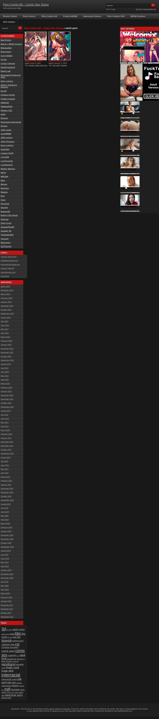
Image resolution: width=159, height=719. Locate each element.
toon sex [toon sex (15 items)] (11, 692)
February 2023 (6, 388)
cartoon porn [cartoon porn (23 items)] (18, 641)
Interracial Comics (92, 16)
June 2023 (5, 372)
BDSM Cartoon (138, 16)
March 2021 (5, 477)
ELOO (4, 91)
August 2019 (6, 551)
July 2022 (4, 415)
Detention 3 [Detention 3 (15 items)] (21, 659)
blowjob (64, 65)
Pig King (5, 204)
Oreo (3, 200)
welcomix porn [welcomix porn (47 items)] (14, 695)
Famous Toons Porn (9, 257)
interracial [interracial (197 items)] (10, 674)
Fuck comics (29, 16)
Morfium (5, 188)
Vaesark (5, 239)
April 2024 (5, 333)
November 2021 (7, 446)
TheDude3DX (7, 235)
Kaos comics (7, 145)
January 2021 (6, 485)
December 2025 (7, 290)
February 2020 (6, 528)
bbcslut (31, 65)
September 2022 (7, 407)
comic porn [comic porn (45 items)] (8, 651)
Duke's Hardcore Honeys (9, 86)
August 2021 (6, 458)
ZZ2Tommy (6, 246)
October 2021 (6, 450)
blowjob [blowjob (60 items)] (6, 640)
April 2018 (5, 590)
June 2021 (5, 465)
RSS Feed (139, 9)
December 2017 (7, 605)
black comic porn (41, 65)
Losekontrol (7, 165)
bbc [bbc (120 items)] (18, 633)
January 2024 (6, 345)
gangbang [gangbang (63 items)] (8, 664)
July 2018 (4, 582)
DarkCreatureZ (8, 67)
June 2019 (5, 559)
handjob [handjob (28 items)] (20, 664)
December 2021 (7, 442)
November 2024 (7, 306)
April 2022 (5, 426)
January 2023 (6, 391)
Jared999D (6, 134)
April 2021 (5, 473)
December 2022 (7, 395)
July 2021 (4, 461)
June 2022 (5, 419)
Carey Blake (7, 56)
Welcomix (5, 243)
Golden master (8, 99)
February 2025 (6, 298)
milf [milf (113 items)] (7, 689)
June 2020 (5, 512)
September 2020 (7, 500)
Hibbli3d (5, 103)
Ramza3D (5, 211)
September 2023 (7, 360)
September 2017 (7, 617)
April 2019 (5, 566)
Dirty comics (7, 81)
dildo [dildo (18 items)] (3, 661)
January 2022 (6, 438)
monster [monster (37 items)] (15, 689)
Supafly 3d (6, 231)
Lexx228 (5, 157)
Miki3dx (4, 176)
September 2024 (7, 314)
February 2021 (6, 481)
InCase (4, 126)
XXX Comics (9, 22)
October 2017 (6, 613)
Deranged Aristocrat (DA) (10, 76)
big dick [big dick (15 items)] (10, 637)
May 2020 (5, 516)
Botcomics (6, 52)
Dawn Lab (5, 71)
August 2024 (6, 318)
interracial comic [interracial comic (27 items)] (9, 679)
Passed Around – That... (58, 61)
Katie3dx (5, 149)
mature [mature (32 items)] (15, 685)
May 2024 (5, 329)
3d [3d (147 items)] (3, 629)
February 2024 (6, 341)
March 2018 (5, 593)
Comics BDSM (70, 16)
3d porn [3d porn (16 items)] (9, 630)
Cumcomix (5, 276)
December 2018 (7, 574)
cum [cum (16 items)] (17, 656)
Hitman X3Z (6, 110)
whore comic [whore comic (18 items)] (6, 698)
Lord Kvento (7, 161)
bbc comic (56, 65)
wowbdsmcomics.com (9, 261)
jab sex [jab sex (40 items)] (12, 682)
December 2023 (7, 349)
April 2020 (5, 520)
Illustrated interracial (11, 122)
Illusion (4, 118)
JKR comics (7, 138)
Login (113, 9)
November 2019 (7, 539)
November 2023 (7, 353)
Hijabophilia (6, 106)
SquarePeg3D (7, 227)
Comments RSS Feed (149, 9)
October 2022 (6, 403)
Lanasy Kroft (7, 153)
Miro (3, 180)
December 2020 (7, 489)
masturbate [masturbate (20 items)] (6, 686)
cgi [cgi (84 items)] (17, 644)
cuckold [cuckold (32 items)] (12, 655)
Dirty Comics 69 (49, 16)
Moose (4, 184)
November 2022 (7, 399)
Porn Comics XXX (116, 16)
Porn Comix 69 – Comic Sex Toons (26, 4)
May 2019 (5, 562)
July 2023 (4, 368)
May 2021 (5, 469)
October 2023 (6, 357)
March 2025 (5, 294)
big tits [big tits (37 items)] (16, 637)
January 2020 (6, 531)
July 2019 (4, 555)
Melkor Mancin (8, 169)
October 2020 (6, 496)
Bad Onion (6, 40)
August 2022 (6, 411)
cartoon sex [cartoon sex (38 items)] (8, 644)
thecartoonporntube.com (10, 265)
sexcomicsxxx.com (8, 272)
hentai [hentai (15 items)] (3, 668)
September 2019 (7, 547)
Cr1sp (4, 59)
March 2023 (5, 384)
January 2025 (6, 302)
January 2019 (6, 570)
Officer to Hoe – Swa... (34, 61)
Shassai (5, 219)
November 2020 (7, 492)
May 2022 (5, 423)
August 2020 (6, 504)
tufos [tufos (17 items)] (16, 692)
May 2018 (5, 586)
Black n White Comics (11, 44)
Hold (3, 114)
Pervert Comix (10, 16)
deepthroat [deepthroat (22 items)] (11, 659)
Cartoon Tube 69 (7, 268)
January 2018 (6, 601)
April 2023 (5, 380)
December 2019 (7, 535)
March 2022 (5, 430)
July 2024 (4, 321)
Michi (3, 173)
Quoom (4, 207)
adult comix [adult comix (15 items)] (5, 634)
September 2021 (7, 454)
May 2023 (5, 376)
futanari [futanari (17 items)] (16, 661)
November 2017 (7, 609)
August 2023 (6, 364)
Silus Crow (6, 223)
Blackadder (6, 48)
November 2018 (7, 578)
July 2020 (4, 508)
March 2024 (5, 337)
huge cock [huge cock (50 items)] (12, 667)
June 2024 (5, 325)
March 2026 (5, 287)
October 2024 (6, 310)
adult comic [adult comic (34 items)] (19, 629)
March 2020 (5, 524)
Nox (3, 196)
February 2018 (6, 597)
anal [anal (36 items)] (12, 634)
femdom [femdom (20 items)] (9, 661)
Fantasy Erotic (8, 95)
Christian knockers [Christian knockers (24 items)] (10, 647)
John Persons (7, 142)
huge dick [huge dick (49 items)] (7, 670)
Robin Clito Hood (9, 215)
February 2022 (6, 434)
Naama (4, 192)
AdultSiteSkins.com (124, 711)
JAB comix (6, 130)
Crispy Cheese (8, 63)
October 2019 (6, 543)
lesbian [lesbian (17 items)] (19, 683)
